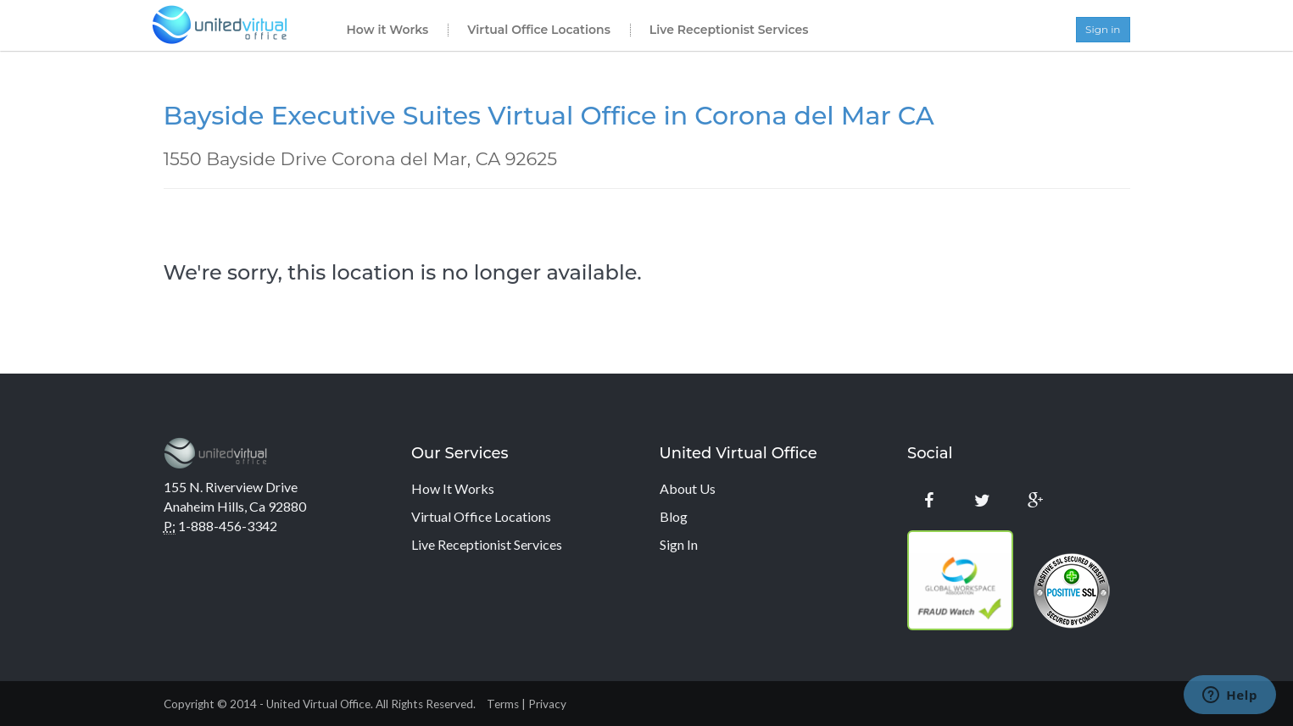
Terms (503, 704)
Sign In (679, 544)
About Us (688, 488)
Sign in (1102, 29)
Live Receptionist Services (729, 29)
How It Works (452, 488)
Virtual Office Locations (538, 29)
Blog (674, 516)
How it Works (388, 29)
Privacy (547, 704)
